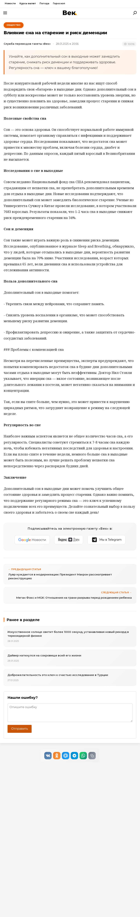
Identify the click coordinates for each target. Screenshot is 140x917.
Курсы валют (27, 3)
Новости (10, 3)
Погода (44, 3)
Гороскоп (59, 3)
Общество (14, 25)
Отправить (19, 728)
